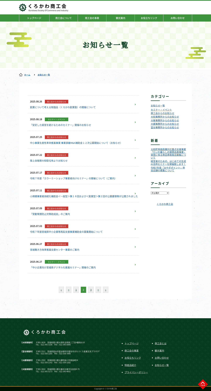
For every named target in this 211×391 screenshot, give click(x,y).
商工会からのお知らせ (162, 113)
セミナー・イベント (161, 109)
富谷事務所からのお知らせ (165, 127)
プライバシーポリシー (136, 372)
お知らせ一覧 (44, 74)
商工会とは (160, 343)
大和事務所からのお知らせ (165, 116)
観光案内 (120, 18)
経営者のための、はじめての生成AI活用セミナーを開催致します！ (168, 162)
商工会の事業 (92, 18)
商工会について (63, 18)
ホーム (27, 74)
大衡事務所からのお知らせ (165, 120)
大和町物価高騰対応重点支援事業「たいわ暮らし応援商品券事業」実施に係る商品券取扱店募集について (168, 153)
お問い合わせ (178, 18)
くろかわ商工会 (165, 204)
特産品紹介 (130, 365)
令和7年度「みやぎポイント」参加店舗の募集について (168, 169)
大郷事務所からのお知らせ (165, 124)
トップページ (34, 18)
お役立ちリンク (149, 18)
